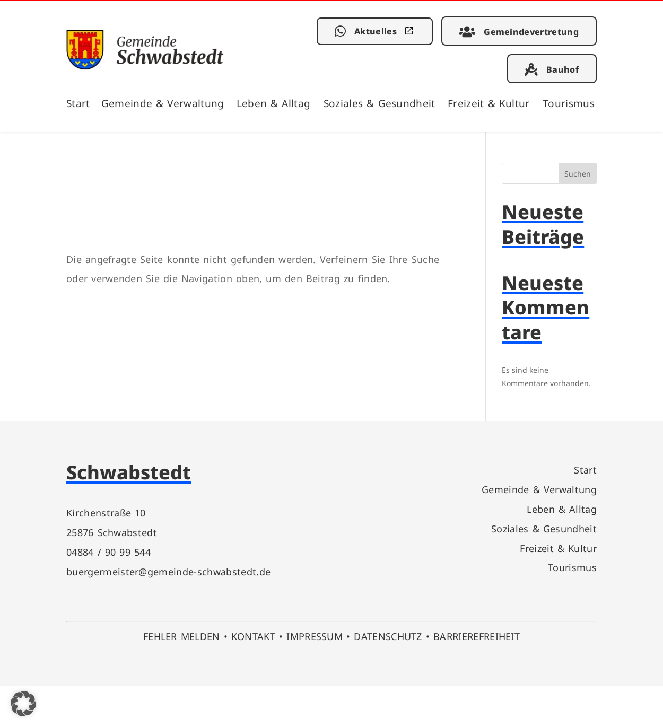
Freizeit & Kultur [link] (489, 103)
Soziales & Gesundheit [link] (379, 103)
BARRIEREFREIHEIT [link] (476, 636)
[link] (145, 66)
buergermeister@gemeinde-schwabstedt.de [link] (168, 571)
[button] (23, 703)
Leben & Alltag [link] (274, 103)
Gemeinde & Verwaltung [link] (162, 103)
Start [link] (78, 103)
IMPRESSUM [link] (314, 636)
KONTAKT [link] (253, 636)
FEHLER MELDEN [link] (181, 636)
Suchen (577, 174)
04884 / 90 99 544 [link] (108, 551)
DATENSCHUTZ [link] (388, 636)
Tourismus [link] (569, 103)
